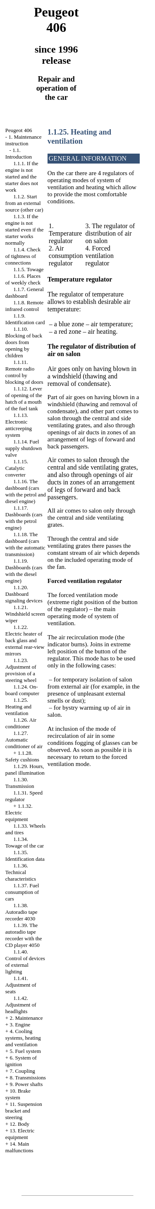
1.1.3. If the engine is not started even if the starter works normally (24, 229)
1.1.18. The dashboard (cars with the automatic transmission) (25, 544)
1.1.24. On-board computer (22, 690)
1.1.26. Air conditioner (20, 723)
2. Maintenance (26, 1018)
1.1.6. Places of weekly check (23, 279)
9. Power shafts (26, 1084)
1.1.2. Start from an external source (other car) (24, 203)
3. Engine (20, 1024)
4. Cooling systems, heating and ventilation (23, 1038)
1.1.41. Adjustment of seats (20, 985)
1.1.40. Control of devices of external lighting (25, 962)
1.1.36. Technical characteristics (20, 872)
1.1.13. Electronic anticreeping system (18, 425)
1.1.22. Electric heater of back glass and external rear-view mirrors (25, 640)
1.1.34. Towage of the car (24, 842)
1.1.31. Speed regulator (24, 796)
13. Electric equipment (20, 1133)
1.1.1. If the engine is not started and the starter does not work (21, 176)
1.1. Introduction (18, 153)
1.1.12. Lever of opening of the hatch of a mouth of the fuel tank (23, 398)
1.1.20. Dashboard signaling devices (24, 594)
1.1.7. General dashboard (24, 292)
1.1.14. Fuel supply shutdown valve (23, 448)
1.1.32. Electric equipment (19, 812)
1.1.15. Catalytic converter (16, 468)
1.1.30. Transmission (19, 782)
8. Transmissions (27, 1077)
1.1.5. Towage (28, 269)
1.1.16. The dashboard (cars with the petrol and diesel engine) (25, 491)
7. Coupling (22, 1071)
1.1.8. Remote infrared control (24, 305)
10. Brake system (18, 1094)
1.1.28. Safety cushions (22, 756)
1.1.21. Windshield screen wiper (25, 614)
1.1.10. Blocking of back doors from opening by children (24, 342)
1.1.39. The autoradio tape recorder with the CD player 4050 (23, 935)
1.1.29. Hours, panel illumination (25, 769)
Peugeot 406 (18, 130)
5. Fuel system (25, 1051)
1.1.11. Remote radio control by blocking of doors (24, 372)
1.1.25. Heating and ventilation (18, 706)
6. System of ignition (21, 1061)
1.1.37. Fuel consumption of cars (22, 892)
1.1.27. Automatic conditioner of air (24, 739)
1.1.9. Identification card (25, 319)
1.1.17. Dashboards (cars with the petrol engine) (24, 518)
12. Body (19, 1124)
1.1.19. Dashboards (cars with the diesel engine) (24, 571)
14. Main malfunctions (19, 1147)
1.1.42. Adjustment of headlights (20, 1004)
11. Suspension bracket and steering (23, 1110)
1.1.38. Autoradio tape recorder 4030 (21, 912)
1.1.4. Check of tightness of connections (23, 256)
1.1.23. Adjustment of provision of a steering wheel (20, 670)
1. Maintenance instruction (23, 140)
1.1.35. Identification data (25, 855)
